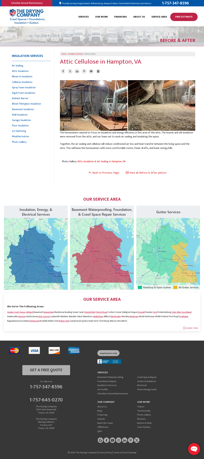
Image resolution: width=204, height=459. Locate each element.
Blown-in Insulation (22, 76)
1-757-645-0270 (46, 399)
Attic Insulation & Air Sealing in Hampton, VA (101, 161)
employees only (108, 353)
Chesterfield (89, 312)
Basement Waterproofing (110, 377)
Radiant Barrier (20, 98)
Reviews (141, 419)
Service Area (159, 17)
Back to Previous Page (103, 173)
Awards (101, 419)
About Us (139, 17)
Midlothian (98, 316)
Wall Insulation (20, 114)
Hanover (22, 316)
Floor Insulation (20, 125)
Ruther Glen (64, 321)
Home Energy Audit (147, 389)
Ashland (29, 312)
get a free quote (46, 370)
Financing (120, 17)
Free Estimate (184, 17)
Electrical (141, 385)
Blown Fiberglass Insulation (26, 103)
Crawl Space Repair (147, 377)
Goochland (187, 312)
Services (83, 17)
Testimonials (143, 411)
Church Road (101, 312)
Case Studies (143, 427)
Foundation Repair (106, 381)
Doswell (141, 312)
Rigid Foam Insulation (23, 93)
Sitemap (132, 453)
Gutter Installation (146, 381)
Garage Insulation (21, 120)
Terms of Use (120, 453)
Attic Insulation (20, 71)
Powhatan (183, 316)
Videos (140, 407)
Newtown (134, 316)
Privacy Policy (105, 453)
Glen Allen (176, 312)
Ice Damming (19, 131)
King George (44, 316)
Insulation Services (27, 56)
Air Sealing (17, 65)
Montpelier (116, 316)
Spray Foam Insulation (24, 87)
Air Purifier (102, 389)
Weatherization (20, 136)
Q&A (99, 431)
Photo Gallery (19, 142)
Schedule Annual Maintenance (27, 3)
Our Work (101, 17)
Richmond (34, 321)
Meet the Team (105, 423)
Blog (99, 411)
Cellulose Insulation (22, 82)
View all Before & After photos (146, 173)
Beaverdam (49, 312)
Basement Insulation (23, 109)
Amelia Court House (16, 312)
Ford (155, 312)
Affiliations (103, 427)
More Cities (192, 328)
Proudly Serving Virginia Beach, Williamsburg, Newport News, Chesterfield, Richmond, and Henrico (106, 3)
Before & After (144, 423)
